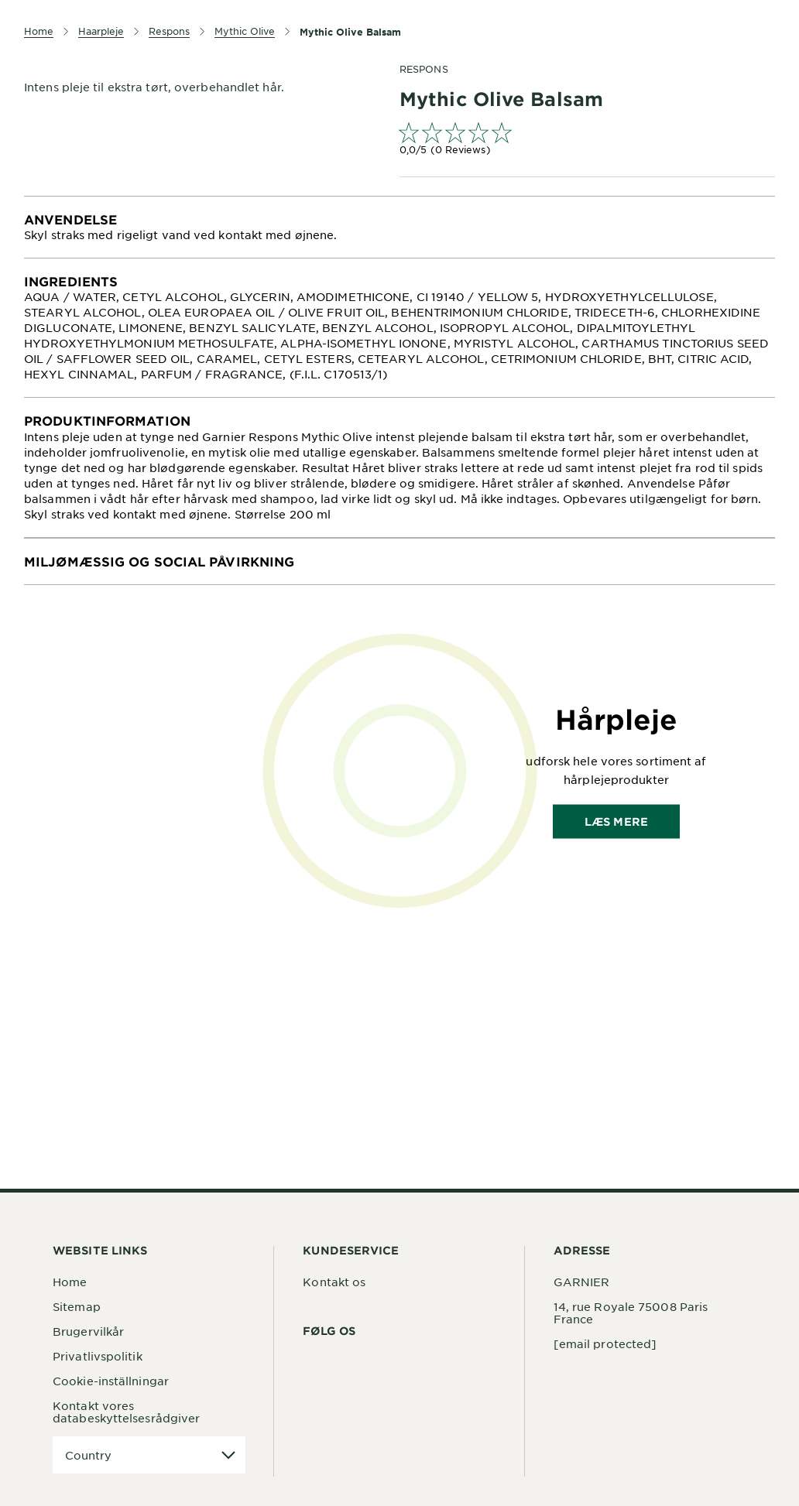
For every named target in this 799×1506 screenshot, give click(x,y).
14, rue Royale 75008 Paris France (631, 1312)
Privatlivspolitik (97, 1356)
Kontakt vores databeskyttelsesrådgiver (126, 1411)
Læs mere (616, 820)
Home (70, 1282)
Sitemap (77, 1306)
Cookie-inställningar (111, 1381)
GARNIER (582, 1282)
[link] (587, 140)
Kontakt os (334, 1282)
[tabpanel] (399, 227)
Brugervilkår (88, 1331)
